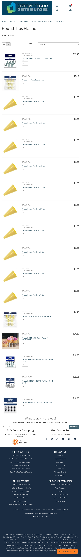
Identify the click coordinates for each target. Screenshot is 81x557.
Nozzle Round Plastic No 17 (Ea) (33, 187)
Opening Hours (60, 459)
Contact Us (60, 462)
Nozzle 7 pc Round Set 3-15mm (33, 80)
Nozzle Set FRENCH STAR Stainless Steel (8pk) (37, 382)
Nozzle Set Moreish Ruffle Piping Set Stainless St (35, 339)
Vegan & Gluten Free (60, 498)
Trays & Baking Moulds (60, 494)
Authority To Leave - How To (21, 488)
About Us (60, 455)
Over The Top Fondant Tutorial (21, 472)
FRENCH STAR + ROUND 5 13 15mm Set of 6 (37, 59)
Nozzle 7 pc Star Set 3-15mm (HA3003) (36, 316)
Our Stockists (60, 465)
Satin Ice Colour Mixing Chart (20, 462)
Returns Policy (60, 475)
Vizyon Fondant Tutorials (21, 465)
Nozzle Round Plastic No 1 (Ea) (33, 101)
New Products (60, 488)
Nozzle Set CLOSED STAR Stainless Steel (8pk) (37, 360)
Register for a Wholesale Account (21, 504)
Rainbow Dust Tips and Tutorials (21, 459)
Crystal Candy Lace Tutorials (21, 469)
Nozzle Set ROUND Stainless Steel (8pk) (37, 402)
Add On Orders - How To (21, 485)
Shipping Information (21, 494)
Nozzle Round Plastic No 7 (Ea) (33, 273)
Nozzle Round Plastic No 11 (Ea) (33, 123)
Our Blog (60, 469)
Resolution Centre (20, 501)
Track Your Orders (21, 498)
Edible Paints (60, 501)
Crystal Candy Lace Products (60, 485)
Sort (30, 44)
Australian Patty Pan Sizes (21, 455)
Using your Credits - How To (21, 491)
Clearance (60, 491)
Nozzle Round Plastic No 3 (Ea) (33, 230)
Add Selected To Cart (67, 551)
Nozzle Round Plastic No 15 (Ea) (33, 166)
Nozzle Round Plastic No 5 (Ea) (33, 252)
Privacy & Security (60, 472)
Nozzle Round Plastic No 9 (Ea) (33, 295)
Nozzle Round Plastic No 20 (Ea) (33, 209)
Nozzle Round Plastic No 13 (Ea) (33, 144)
